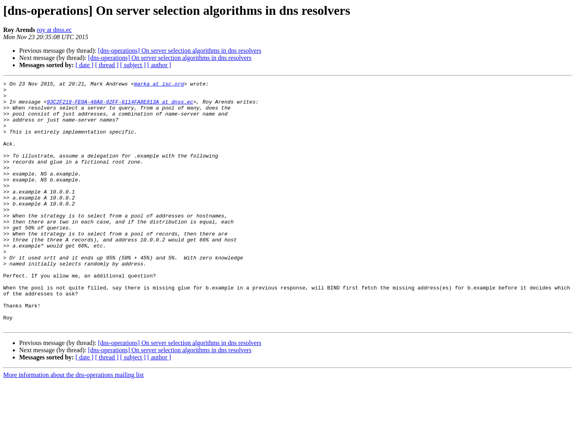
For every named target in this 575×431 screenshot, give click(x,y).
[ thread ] (107, 65)
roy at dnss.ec (54, 29)
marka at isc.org (159, 84)
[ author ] (159, 65)
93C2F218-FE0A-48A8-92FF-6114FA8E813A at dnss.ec (120, 106)
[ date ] (84, 65)
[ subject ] (133, 65)
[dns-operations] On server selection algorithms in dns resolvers (179, 50)
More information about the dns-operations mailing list (73, 424)
